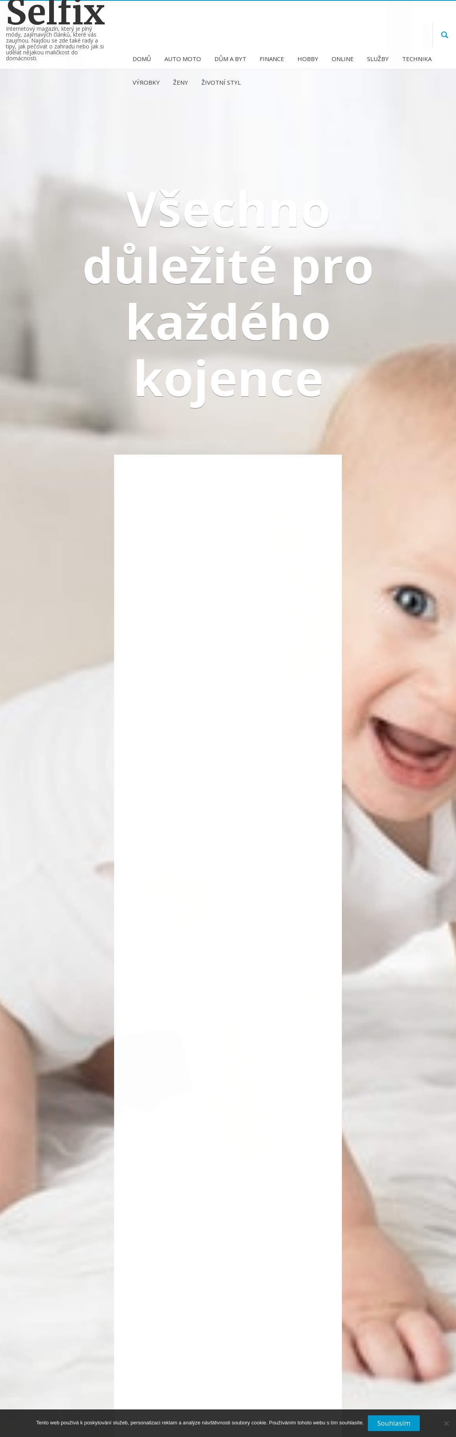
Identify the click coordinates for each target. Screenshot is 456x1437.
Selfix (55, 12)
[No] (446, 1426)
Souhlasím (393, 1423)
